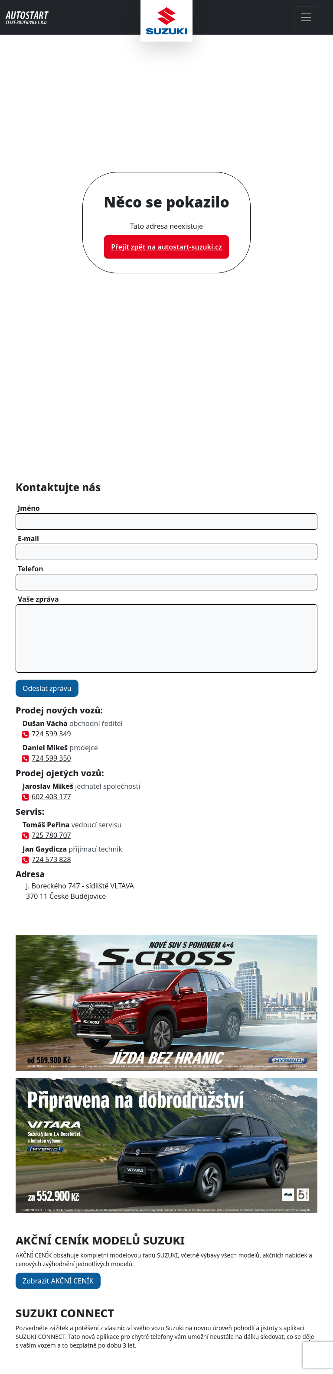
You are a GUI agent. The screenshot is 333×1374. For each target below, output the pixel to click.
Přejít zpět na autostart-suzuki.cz (166, 247)
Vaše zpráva (38, 599)
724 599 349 (47, 734)
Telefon (30, 569)
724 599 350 (47, 758)
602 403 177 (47, 796)
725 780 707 (47, 835)
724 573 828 (47, 859)
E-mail (28, 538)
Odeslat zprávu (47, 688)
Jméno (29, 508)
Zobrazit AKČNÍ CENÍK (58, 1281)
